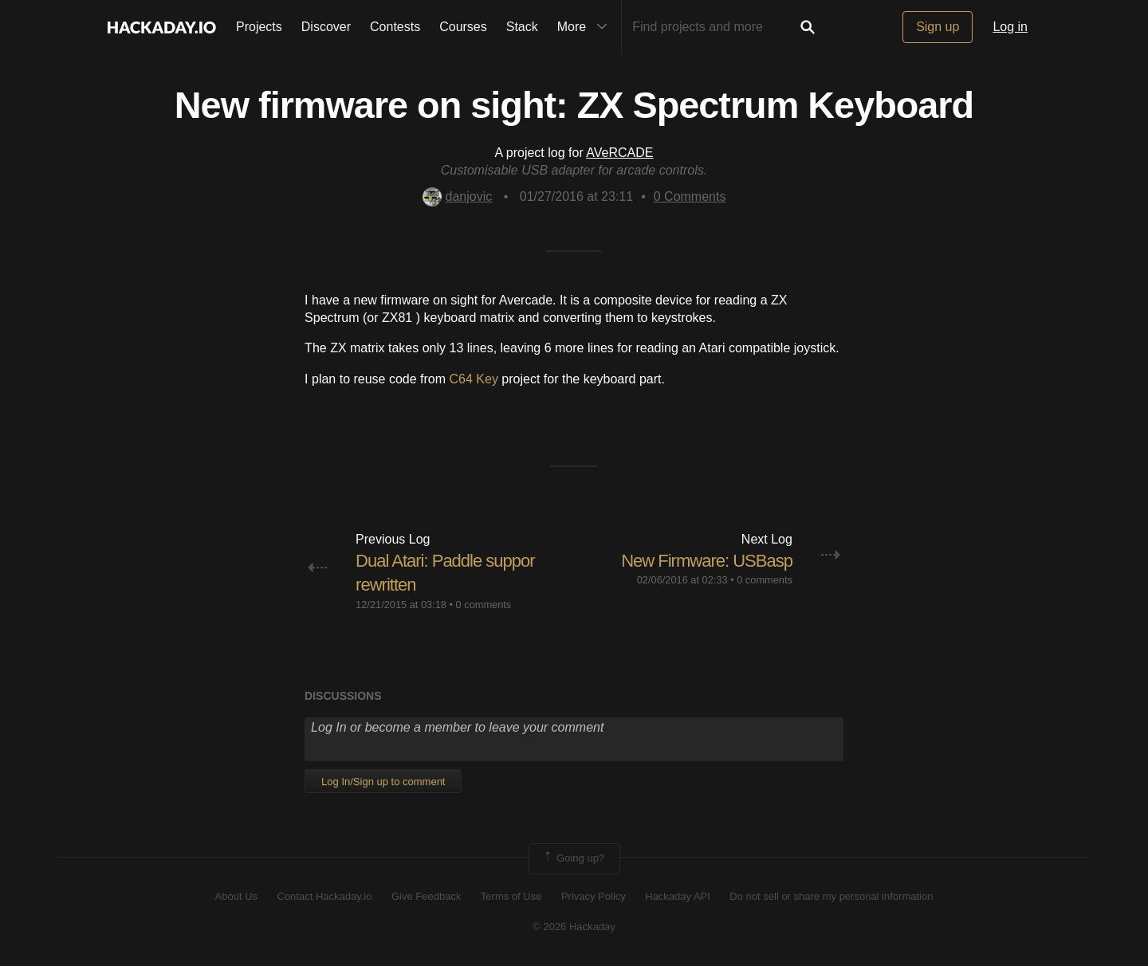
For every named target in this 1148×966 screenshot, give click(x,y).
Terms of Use (511, 896)
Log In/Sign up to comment (383, 781)
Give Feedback (426, 896)
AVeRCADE (619, 152)
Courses (463, 26)
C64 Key (474, 379)
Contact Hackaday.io (324, 896)
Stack (522, 26)
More (586, 27)
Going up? (573, 858)
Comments (690, 196)
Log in (1010, 26)
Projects (259, 26)
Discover (326, 26)
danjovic (458, 196)
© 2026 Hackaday (574, 927)
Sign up (937, 26)
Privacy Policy (593, 896)
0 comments (484, 605)
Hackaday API (677, 896)
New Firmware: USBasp (706, 561)
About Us (236, 896)
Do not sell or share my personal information (831, 896)
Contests (395, 26)
